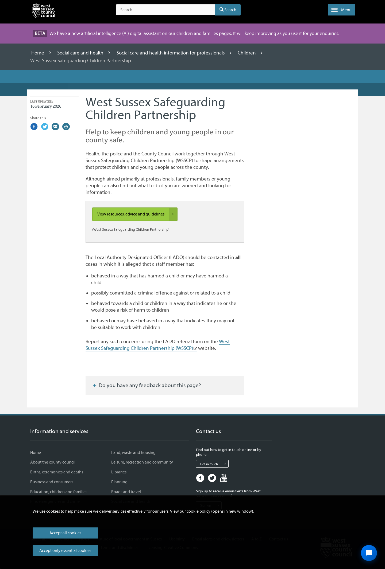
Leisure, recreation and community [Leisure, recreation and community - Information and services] (142, 462)
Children (247, 53)
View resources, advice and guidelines (137, 214)
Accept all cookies (65, 533)
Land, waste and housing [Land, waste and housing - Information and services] (133, 452)
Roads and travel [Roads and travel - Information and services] (126, 491)
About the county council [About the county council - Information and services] (52, 462)
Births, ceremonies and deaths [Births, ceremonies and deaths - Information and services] (56, 472)
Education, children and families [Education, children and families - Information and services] (58, 491)
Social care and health (81, 53)
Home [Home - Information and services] (35, 452)
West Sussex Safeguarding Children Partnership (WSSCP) (158, 345)
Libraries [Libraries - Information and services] (118, 472)
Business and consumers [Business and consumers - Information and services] (51, 482)
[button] (341, 9)
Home (38, 53)
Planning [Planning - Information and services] (119, 482)
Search (230, 9)
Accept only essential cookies (65, 550)
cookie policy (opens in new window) (220, 511)
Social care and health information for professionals (171, 53)
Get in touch (214, 463)
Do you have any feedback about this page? (146, 385)
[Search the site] (165, 9)
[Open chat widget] (369, 553)
